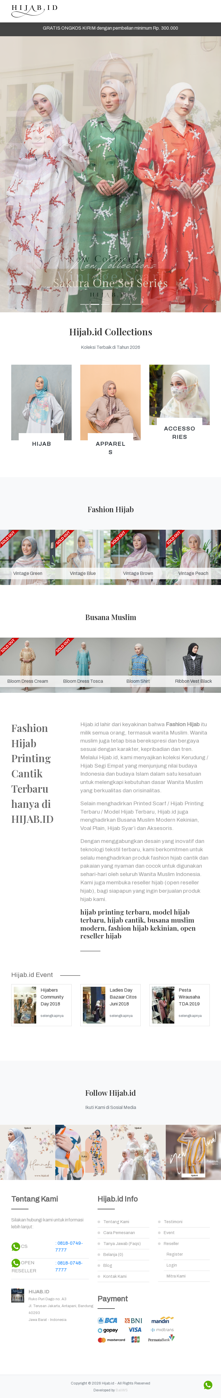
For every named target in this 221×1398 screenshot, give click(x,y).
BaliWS (122, 1390)
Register (175, 1254)
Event (169, 1233)
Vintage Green (27, 573)
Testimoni (173, 1222)
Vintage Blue (83, 573)
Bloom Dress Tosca (83, 681)
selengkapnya (52, 1016)
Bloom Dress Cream (27, 681)
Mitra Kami (176, 1276)
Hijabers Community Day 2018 (52, 997)
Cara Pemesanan (119, 1233)
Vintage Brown (138, 573)
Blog (107, 1265)
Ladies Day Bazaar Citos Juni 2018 (123, 997)
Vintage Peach (193, 573)
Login (172, 1265)
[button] (16, 174)
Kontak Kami (115, 1276)
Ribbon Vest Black (193, 681)
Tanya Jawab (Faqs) (122, 1244)
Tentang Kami (116, 1222)
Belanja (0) (113, 1254)
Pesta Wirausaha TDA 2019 (189, 997)
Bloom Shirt (138, 681)
